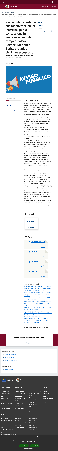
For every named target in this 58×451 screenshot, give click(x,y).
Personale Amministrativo (7, 403)
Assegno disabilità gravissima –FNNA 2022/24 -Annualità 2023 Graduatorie (36, 321)
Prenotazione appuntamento (18, 419)
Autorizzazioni (32, 409)
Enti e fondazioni (5, 398)
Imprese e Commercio (20, 398)
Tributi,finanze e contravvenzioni (33, 398)
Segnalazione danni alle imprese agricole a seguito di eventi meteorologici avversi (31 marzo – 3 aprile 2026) (37, 303)
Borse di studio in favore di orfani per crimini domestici (38, 292)
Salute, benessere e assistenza (33, 405)
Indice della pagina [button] (11, 98)
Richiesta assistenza (19, 427)
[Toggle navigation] (3, 6)
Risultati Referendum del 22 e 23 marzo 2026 (36, 319)
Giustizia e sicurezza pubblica (34, 394)
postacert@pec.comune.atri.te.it (8, 434)
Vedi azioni (41, 25)
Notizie (45, 391)
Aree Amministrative (5, 393)
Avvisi (12, 12)
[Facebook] (47, 6)
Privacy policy (32, 423)
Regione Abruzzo (6, 2)
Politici (2, 401)
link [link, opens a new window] (42, 442)
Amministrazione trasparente (33, 419)
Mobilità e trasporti (19, 408)
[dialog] (29, 443)
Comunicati (46, 393)
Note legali (31, 425)
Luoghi (45, 402)
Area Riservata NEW (5, 408)
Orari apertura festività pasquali (32, 317)
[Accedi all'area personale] (52, 2)
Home (3, 12)
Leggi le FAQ (18, 425)
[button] (29, 448)
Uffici (2, 396)
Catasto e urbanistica (20, 403)
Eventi (44, 405)
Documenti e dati (5, 405)
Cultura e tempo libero (20, 393)
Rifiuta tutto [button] (34, 445)
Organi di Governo (5, 391)
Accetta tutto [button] (23, 445)
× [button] (56, 436)
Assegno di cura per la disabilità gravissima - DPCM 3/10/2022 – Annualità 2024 (37, 299)
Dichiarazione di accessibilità (33, 428)
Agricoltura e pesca (33, 411)
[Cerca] (55, 6)
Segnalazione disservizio (20, 423)
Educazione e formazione (35, 391)
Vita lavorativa (18, 396)
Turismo (17, 405)
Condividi (41, 22)
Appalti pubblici (18, 401)
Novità (7, 12)
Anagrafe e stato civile (20, 391)
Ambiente (31, 402)
